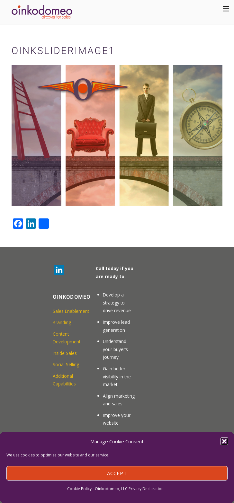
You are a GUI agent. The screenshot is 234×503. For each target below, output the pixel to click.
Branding (62, 322)
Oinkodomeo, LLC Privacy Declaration (129, 488)
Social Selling (66, 364)
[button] (224, 441)
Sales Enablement (71, 311)
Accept (117, 473)
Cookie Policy (79, 488)
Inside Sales (65, 353)
